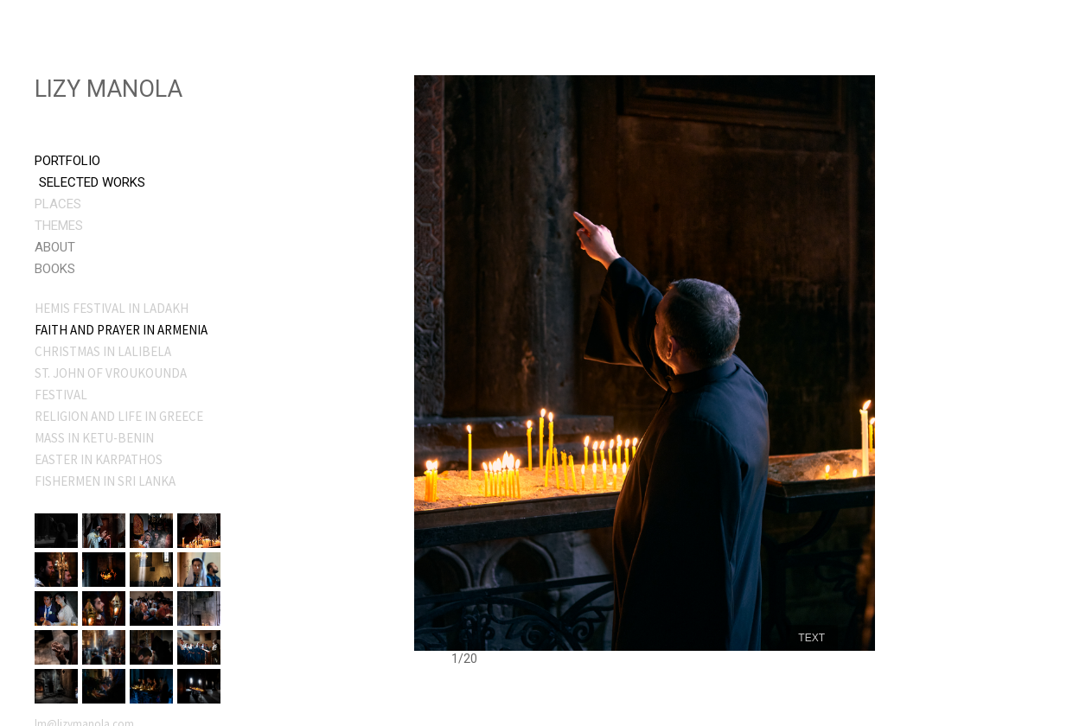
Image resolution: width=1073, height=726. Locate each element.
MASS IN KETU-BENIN (94, 438)
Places (58, 204)
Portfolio (67, 161)
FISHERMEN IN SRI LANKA (105, 481)
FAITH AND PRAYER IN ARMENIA (121, 330)
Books (55, 269)
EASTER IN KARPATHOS (99, 459)
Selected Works (92, 182)
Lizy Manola (108, 89)
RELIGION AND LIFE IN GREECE (119, 416)
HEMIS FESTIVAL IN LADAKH (111, 308)
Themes (59, 225)
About (55, 247)
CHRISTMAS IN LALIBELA (103, 351)
